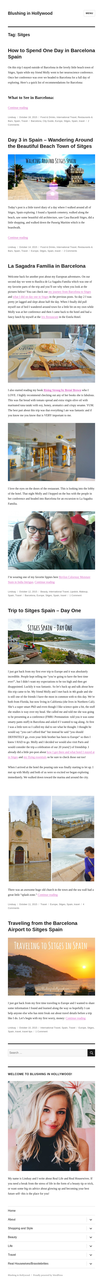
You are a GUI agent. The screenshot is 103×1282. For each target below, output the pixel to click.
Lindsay (12, 117)
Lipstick (74, 591)
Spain (17, 121)
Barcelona (36, 121)
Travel (24, 121)
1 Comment (76, 595)
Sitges (67, 121)
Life (10, 1245)
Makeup (83, 591)
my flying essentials (35, 757)
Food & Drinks (48, 117)
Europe (58, 121)
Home (12, 1210)
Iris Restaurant (49, 316)
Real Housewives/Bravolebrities (28, 1263)
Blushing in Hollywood (30, 13)
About (11, 1219)
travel (82, 121)
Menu (89, 13)
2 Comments (70, 251)
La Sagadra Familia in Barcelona (47, 266)
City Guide (48, 121)
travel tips (27, 1031)
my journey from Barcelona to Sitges (69, 291)
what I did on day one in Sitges (31, 296)
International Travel (67, 117)
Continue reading (18, 107)
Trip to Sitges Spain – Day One (44, 610)
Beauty (44, 591)
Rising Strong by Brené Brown (62, 390)
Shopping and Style (20, 1228)
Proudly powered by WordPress (48, 1275)
